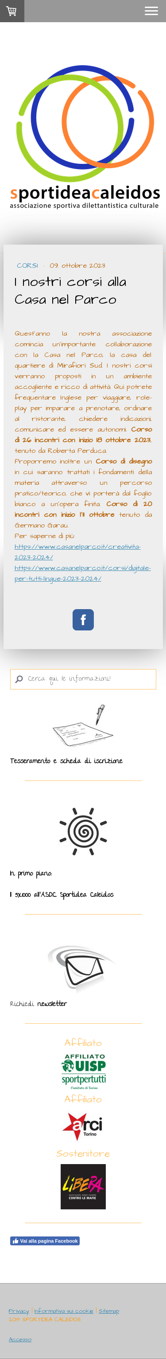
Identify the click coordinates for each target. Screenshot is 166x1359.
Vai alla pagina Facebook (45, 1240)
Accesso (20, 1339)
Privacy (19, 1311)
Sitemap (109, 1311)
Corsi (29, 265)
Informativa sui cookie (64, 1311)
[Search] (83, 679)
